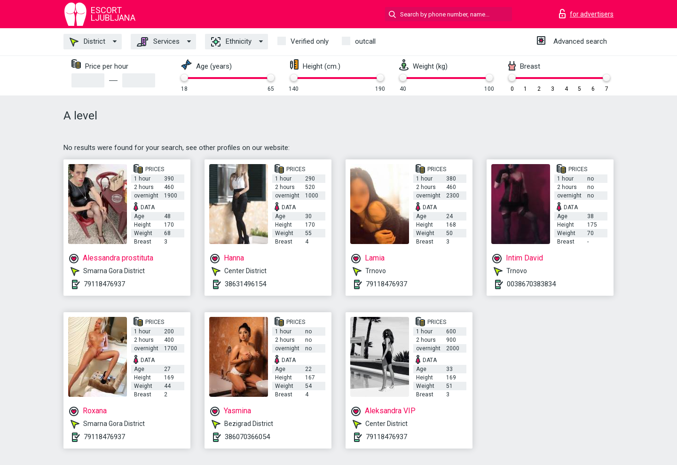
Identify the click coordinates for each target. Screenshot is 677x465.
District (87, 42)
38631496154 (245, 284)
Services (158, 42)
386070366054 (247, 437)
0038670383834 (531, 284)
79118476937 (104, 284)
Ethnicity (231, 42)
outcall (365, 41)
